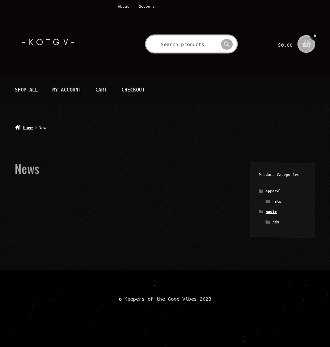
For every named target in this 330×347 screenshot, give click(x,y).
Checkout (133, 89)
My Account (66, 89)
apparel (273, 191)
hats (276, 201)
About (123, 6)
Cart (101, 89)
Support (147, 6)
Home (28, 127)
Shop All (26, 89)
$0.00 (296, 40)
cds (275, 222)
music (271, 211)
